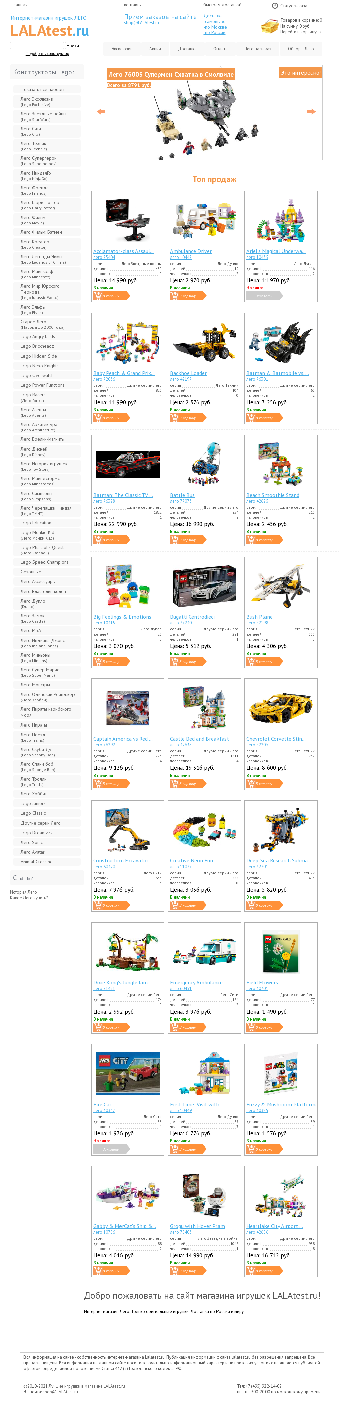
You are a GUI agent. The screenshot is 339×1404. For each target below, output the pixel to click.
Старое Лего (43, 324)
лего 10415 (104, 623)
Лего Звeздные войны (43, 116)
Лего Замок (33, 618)
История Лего (23, 892)
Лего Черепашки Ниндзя (46, 510)
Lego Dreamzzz (37, 833)
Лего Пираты (34, 725)
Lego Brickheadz (37, 346)
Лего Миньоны (35, 657)
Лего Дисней (34, 451)
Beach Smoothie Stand (272, 494)
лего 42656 (257, 1232)
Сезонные (31, 572)
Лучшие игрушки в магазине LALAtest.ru (87, 1386)
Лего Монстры (35, 685)
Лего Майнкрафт (38, 273)
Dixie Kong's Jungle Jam (120, 982)
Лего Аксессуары (38, 581)
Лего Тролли (34, 781)
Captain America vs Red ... (123, 738)
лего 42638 (181, 745)
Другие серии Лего (41, 823)
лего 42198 (257, 623)
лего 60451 (181, 988)
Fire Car (102, 1104)
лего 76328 (104, 501)
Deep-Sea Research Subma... (278, 860)
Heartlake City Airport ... (274, 1225)
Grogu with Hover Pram (197, 1225)
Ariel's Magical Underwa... (276, 250)
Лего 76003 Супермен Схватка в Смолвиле (171, 74)
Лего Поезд (33, 737)
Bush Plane (259, 616)
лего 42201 (257, 867)
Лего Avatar (33, 852)
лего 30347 (104, 1110)
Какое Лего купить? (29, 898)
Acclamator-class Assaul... (123, 250)
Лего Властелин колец (43, 591)
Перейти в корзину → (301, 32)
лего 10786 (104, 1232)
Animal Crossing (37, 862)
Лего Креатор (35, 244)
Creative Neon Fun (191, 860)
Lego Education (36, 523)
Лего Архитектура (39, 426)
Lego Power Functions (43, 385)
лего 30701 (257, 988)
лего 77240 (181, 623)
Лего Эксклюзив (37, 101)
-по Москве (215, 27)
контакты (133, 5)
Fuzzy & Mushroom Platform (281, 1104)
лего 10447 (181, 257)
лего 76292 (104, 745)
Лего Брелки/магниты (43, 439)
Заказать (264, 295)
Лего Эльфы (33, 309)
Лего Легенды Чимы (43, 259)
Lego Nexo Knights (40, 366)
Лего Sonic (32, 842)
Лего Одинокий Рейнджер (48, 696)
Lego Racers (33, 397)
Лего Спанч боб (38, 766)
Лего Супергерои (39, 160)
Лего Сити (31, 131)
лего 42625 (257, 501)
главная (20, 5)
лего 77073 (181, 501)
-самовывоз (215, 21)
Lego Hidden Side (39, 356)
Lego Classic (33, 813)
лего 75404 (104, 257)
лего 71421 (104, 988)
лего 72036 (104, 379)
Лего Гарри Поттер (40, 204)
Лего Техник (34, 145)
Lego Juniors (33, 803)
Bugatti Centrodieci (192, 616)
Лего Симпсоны (36, 495)
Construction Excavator (120, 860)
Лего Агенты (33, 412)
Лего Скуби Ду (38, 751)
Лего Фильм (33, 219)
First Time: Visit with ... (197, 1104)
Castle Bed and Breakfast (199, 738)
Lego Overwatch (37, 375)
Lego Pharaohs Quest (42, 549)
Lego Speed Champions (45, 562)
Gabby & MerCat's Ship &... (124, 1225)
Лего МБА (31, 630)
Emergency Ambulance (196, 982)
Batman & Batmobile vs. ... (277, 372)
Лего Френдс (34, 190)
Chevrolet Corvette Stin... (276, 738)
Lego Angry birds (38, 336)
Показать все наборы (42, 89)
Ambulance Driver (191, 250)
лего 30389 (257, 1110)
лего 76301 (257, 379)
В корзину (111, 295)
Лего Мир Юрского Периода (40, 291)
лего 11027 (181, 867)
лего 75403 (181, 1232)
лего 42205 (257, 745)
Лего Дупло (33, 603)
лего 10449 (181, 1110)
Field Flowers (262, 982)
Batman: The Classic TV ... (123, 494)
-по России (214, 32)
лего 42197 (181, 379)
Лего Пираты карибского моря (46, 712)
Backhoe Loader (188, 372)
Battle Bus (182, 494)
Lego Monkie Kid (37, 535)
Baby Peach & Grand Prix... (124, 372)
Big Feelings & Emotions (122, 616)
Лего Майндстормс (40, 480)
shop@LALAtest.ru (141, 23)
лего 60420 (104, 867)
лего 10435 (257, 257)
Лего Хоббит (34, 794)
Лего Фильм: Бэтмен (41, 232)
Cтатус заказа (293, 6)
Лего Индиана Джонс (43, 642)
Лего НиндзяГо (36, 175)
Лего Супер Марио (40, 672)
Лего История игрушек (44, 466)
